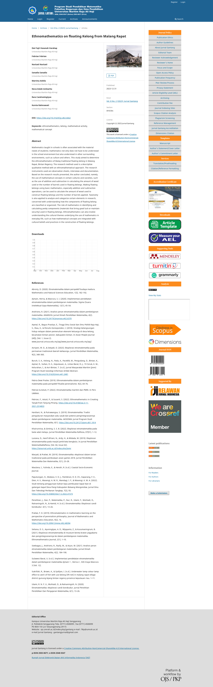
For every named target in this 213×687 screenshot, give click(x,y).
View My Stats (155, 295)
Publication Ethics (165, 37)
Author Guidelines (165, 42)
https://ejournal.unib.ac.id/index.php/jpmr (51, 448)
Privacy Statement (165, 88)
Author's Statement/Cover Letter (165, 148)
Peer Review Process (165, 82)
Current (62, 19)
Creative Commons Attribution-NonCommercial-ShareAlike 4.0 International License (122, 137)
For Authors (153, 477)
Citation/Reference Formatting (165, 168)
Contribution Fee (165, 103)
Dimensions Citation (165, 133)
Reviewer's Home (165, 62)
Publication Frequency (165, 77)
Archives (74, 19)
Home (30, 19)
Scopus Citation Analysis (165, 113)
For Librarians (154, 481)
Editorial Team (165, 52)
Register (50, 19)
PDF (112, 75)
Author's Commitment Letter (165, 153)
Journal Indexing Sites (165, 108)
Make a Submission (159, 493)
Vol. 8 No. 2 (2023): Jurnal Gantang (64, 28)
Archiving (165, 98)
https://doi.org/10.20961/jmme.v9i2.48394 (51, 523)
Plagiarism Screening (165, 118)
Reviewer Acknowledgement (165, 57)
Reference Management (165, 123)
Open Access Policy (165, 72)
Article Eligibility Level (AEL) (165, 93)
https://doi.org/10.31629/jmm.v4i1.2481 (50, 374)
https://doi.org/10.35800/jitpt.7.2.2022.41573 (52, 494)
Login (39, 19)
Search (179, 19)
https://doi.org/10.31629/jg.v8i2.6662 (54, 118)
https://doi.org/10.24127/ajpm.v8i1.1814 (77, 422)
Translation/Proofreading (164, 163)
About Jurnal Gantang (165, 47)
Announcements (89, 19)
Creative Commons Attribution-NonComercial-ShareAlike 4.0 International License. (101, 648)
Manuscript (165, 143)
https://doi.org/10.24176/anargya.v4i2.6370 (52, 318)
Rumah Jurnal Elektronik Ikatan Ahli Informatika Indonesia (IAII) (61, 657)
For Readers (153, 472)
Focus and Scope (165, 67)
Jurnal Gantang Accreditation (165, 128)
